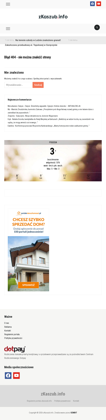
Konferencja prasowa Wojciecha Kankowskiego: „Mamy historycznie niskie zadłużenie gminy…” (52, 126)
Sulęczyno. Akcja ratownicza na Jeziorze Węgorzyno (37, 116)
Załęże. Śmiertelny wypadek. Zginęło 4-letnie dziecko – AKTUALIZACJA (52, 106)
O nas (6, 323)
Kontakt (7, 330)
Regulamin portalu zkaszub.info (39, 401)
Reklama (8, 327)
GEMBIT (74, 413)
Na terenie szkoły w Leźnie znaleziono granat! (38, 40)
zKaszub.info (53, 394)
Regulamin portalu (12, 334)
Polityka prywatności (13, 338)
